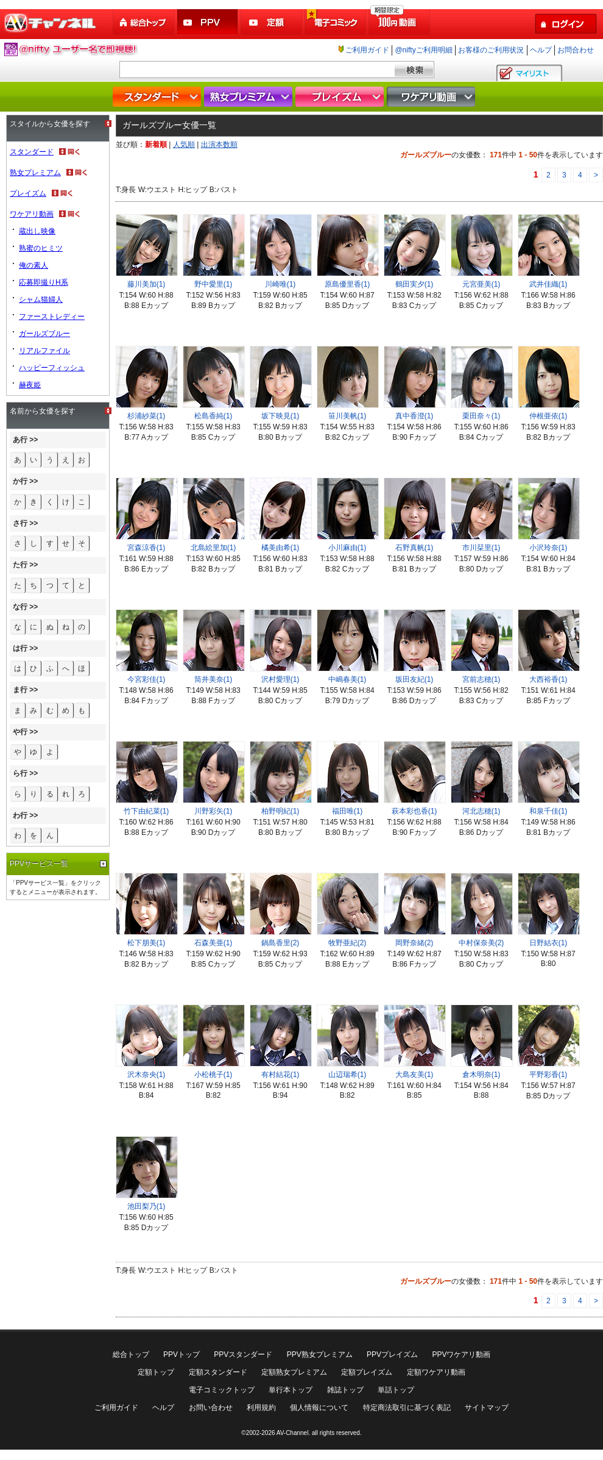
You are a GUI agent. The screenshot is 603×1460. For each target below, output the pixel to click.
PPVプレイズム (392, 1354)
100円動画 (400, 22)
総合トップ (144, 22)
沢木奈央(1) (146, 1074)
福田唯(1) (347, 811)
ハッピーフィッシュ (52, 367)
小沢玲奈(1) (548, 547)
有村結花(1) (280, 1074)
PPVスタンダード (243, 1354)
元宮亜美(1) (481, 284)
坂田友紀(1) (414, 679)
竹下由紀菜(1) (146, 811)
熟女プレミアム (249, 97)
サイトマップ (487, 1407)
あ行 (20, 439)
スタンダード (158, 97)
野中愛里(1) (213, 284)
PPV (208, 22)
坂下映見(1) (280, 416)
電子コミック (336, 22)
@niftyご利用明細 (423, 50)
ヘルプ (541, 50)
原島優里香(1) (347, 284)
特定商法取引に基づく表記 (407, 1407)
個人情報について (319, 1407)
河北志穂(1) (481, 811)
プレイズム (341, 97)
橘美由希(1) (280, 547)
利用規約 (261, 1407)
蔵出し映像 (37, 231)
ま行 (20, 689)
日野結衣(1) (548, 943)
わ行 (20, 815)
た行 (20, 564)
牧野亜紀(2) (347, 943)
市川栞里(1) (481, 547)
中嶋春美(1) (347, 679)
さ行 (20, 523)
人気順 (184, 144)
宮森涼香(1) (146, 547)
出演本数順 (219, 144)
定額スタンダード (218, 1372)
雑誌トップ (345, 1390)
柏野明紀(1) (280, 811)
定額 (272, 22)
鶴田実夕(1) (414, 284)
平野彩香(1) (548, 1074)
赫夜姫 (30, 385)
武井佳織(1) (548, 284)
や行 (20, 732)
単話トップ (396, 1390)
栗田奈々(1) (481, 416)
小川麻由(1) (347, 547)
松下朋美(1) (146, 943)
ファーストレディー (52, 316)
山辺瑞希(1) (347, 1074)
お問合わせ (575, 50)
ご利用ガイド (367, 50)
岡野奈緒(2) (414, 943)
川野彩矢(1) (213, 811)
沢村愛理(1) (280, 679)
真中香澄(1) (414, 416)
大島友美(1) (414, 1074)
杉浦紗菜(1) (146, 416)
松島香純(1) (213, 416)
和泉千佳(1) (548, 811)
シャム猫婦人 (41, 299)
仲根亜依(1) (548, 416)
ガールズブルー (44, 333)
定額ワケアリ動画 (436, 1372)
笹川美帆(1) (347, 416)
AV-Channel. (293, 1433)
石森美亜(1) (213, 943)
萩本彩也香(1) (414, 811)
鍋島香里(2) (280, 943)
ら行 (20, 773)
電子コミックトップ (222, 1390)
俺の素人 (33, 265)
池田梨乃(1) (146, 1206)
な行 (20, 607)
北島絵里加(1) (213, 547)
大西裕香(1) (548, 679)
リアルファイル (44, 350)
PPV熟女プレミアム (320, 1354)
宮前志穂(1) (481, 679)
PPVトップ (181, 1354)
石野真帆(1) (414, 547)
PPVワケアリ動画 (461, 1354)
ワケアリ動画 (432, 97)
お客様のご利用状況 (491, 50)
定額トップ (156, 1372)
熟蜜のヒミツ (41, 248)
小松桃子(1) (213, 1074)
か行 (20, 481)
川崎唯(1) (280, 284)
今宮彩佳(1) (146, 679)
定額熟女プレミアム (294, 1372)
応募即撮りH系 (43, 282)
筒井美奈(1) (213, 679)
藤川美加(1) (146, 284)
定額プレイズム (366, 1372)
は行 (20, 648)
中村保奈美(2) (481, 943)
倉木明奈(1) (481, 1074)
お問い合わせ (211, 1407)
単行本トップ (290, 1390)
